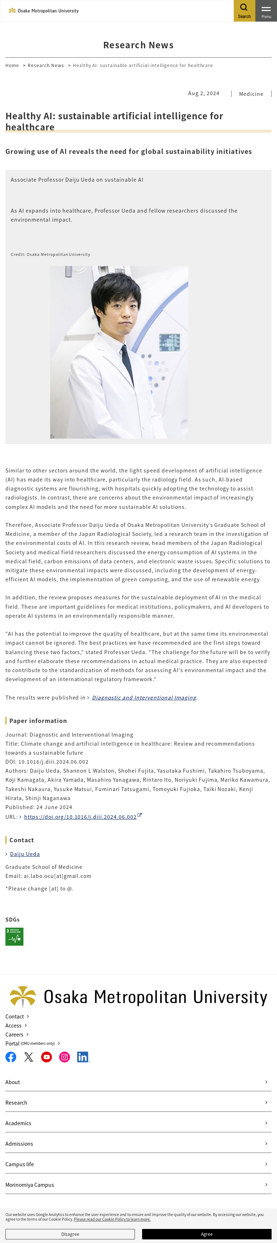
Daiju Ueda (25, 853)
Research (16, 1102)
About (12, 1082)
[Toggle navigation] (266, 11)
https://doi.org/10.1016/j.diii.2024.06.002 (80, 816)
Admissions (19, 1143)
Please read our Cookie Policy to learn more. (112, 1219)
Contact (14, 1016)
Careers (14, 1034)
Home (12, 65)
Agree (207, 1234)
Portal (30, 1043)
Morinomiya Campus (29, 1184)
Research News (46, 65)
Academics (18, 1123)
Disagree (70, 1234)
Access (13, 1025)
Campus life (19, 1164)
